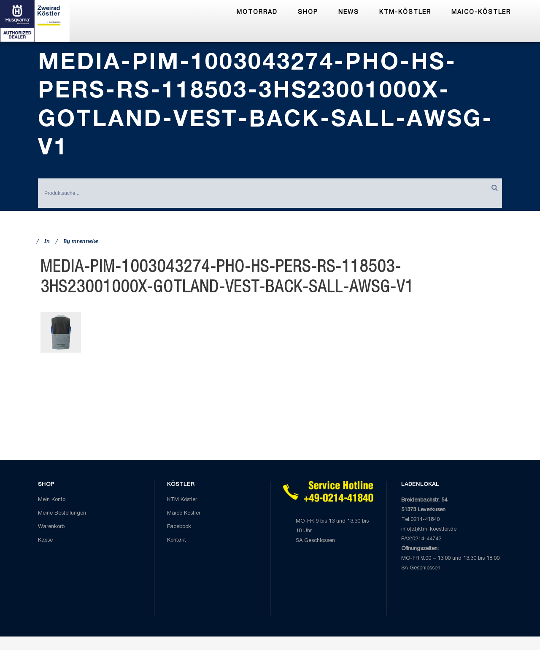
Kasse (45, 540)
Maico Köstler (183, 513)
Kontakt (176, 540)
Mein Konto (51, 500)
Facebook (179, 527)
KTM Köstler (182, 500)
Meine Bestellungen (62, 513)
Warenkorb (51, 527)
